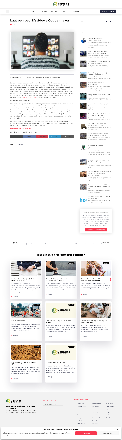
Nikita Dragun (81, 423)
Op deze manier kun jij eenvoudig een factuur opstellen (94, 321)
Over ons (34, 11)
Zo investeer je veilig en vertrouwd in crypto (59, 321)
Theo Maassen (110, 403)
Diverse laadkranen (18, 321)
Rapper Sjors (109, 412)
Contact (63, 11)
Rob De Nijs (95, 412)
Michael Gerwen (96, 403)
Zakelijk (14, 24)
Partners (54, 11)
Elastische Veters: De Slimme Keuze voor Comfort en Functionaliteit (60, 279)
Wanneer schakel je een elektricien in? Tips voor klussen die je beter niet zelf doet (99, 186)
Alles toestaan (86, 433)
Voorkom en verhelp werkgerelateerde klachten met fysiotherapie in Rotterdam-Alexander (99, 173)
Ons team (44, 11)
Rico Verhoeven (110, 418)
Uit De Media (74, 11)
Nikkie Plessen (96, 409)
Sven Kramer (95, 406)
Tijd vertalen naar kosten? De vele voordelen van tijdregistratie (92, 279)
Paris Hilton (95, 415)
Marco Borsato (110, 406)
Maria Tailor (109, 415)
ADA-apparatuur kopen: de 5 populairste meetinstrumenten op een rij (99, 146)
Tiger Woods (109, 409)
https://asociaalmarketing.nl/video (20, 128)
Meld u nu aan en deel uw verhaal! (96, 212)
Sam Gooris (95, 423)
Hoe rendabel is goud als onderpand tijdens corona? (24, 363)
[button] (118, 429)
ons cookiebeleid (36, 435)
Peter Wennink (81, 409)
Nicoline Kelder (81, 406)
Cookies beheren (108, 433)
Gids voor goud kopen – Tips (55, 362)
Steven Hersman (96, 420)
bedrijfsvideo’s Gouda (28, 97)
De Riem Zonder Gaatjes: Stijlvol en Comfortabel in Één (23, 279)
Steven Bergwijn (96, 418)
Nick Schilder (80, 403)
